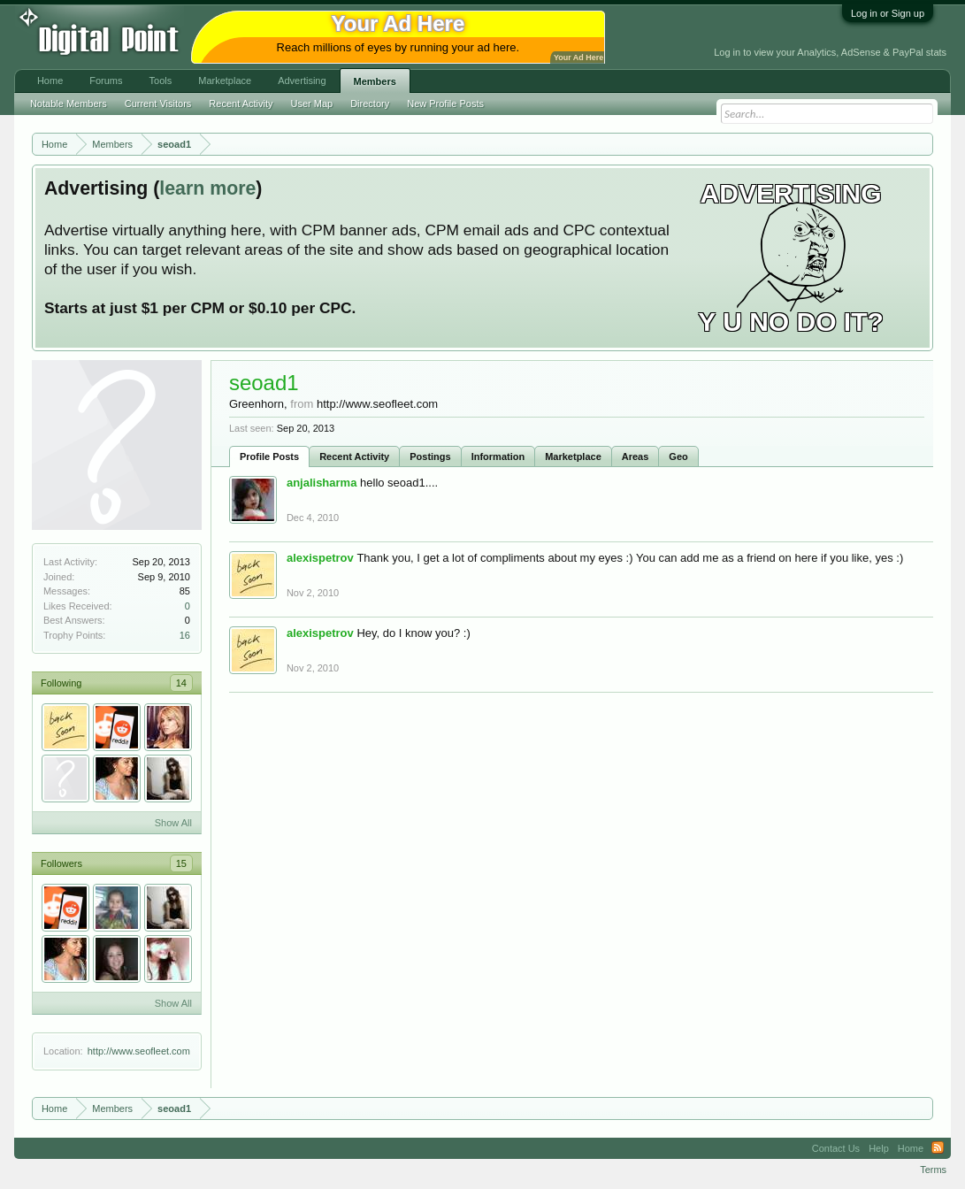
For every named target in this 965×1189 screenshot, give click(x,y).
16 (185, 635)
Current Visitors (158, 103)
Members (375, 81)
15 (181, 863)
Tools (160, 80)
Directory (369, 103)
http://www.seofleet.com (139, 1051)
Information (498, 456)
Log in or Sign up (887, 13)
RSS (938, 1148)
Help (879, 1148)
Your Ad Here (578, 57)
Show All (173, 822)
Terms (933, 1169)
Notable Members (68, 103)
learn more (207, 188)
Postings (430, 456)
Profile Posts (269, 456)
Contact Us (836, 1148)
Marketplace (573, 456)
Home (50, 80)
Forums (105, 80)
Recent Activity (354, 456)
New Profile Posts (445, 103)
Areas (635, 456)
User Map (311, 103)
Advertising (301, 80)
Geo (678, 456)
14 (181, 683)
